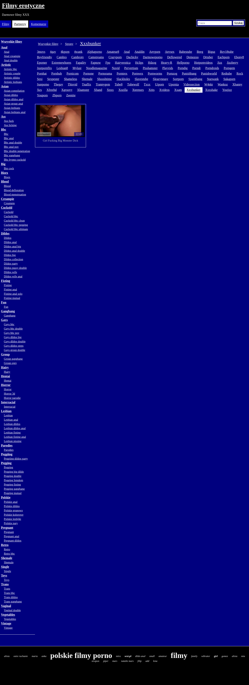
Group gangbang (13, 358)
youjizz (227, 89)
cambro (62, 57)
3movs (41, 51)
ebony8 (239, 57)
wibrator (205, 656)
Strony (69, 44)
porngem (229, 68)
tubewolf (133, 84)
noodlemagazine (96, 68)
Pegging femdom (13, 480)
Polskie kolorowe (13, 514)
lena (155, 661)
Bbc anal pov (11, 146)
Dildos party (11, 263)
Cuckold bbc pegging (16, 224)
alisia (7, 656)
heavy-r (166, 62)
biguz (211, 51)
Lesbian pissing (12, 441)
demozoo (193, 57)
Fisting (5, 280)
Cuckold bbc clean (14, 220)
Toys (4, 575)
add (147, 661)
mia (243, 656)
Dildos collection (13, 259)
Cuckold (6, 207)
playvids (167, 68)
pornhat (42, 73)
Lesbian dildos (12, 424)
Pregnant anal (11, 536)
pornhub (56, 73)
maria (35, 656)
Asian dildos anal (13, 99)
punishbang (189, 73)
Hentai (5, 376)
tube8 (118, 84)
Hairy (5, 367)
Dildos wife (10, 272)
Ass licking (10, 125)
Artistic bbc (10, 69)
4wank (78, 51)
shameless (70, 79)
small (152, 656)
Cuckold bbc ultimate (16, 229)
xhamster (83, 89)
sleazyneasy (160, 79)
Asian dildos (11, 95)
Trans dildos (11, 597)
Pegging (6, 463)
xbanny (237, 84)
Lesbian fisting (12, 432)
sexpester (53, 79)
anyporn (154, 51)
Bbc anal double (13, 142)
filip (140, 661)
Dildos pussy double (15, 267)
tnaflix (86, 84)
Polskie (6, 497)
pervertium (131, 68)
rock (240, 73)
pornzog (172, 73)
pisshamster (150, 68)
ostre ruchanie (20, 656)
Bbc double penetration (17, 151)
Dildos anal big (12, 246)
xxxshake (211, 89)
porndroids (212, 68)
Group (5, 354)
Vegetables (8, 614)
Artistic (6, 64)
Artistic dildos (12, 77)
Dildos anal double (14, 250)
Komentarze (38, 24)
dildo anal (140, 656)
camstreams (96, 57)
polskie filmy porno (81, 655)
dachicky (132, 57)
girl (216, 656)
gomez (225, 656)
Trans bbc (9, 592)
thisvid (72, 84)
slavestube (141, 79)
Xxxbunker (90, 43)
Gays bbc (9, 324)
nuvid (116, 68)
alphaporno (94, 51)
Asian (5, 86)
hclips (139, 62)
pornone (88, 73)
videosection (191, 84)
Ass (3, 116)
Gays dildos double (14, 341)
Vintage (6, 623)
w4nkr (208, 84)
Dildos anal (10, 242)
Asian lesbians (12, 107)
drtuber (208, 57)
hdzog (152, 62)
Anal (4, 47)
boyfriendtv (44, 57)
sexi (39, 79)
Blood (5, 181)
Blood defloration (14, 190)
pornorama (105, 73)
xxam (178, 89)
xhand (98, 89)
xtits (151, 89)
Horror (6, 385)
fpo (107, 62)
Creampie (7, 198)
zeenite (70, 95)
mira (118, 656)
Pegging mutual (13, 493)
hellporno (183, 62)
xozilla (123, 89)
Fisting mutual (12, 298)
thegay (58, 84)
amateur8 (113, 51)
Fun (3, 302)
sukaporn (229, 79)
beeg (200, 51)
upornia (173, 84)
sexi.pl (127, 656)
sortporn (178, 79)
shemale (87, 79)
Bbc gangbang (12, 155)
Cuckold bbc (11, 216)
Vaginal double (12, 610)
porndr (196, 68)
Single (5, 566)
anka (44, 656)
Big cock (9, 168)
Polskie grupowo (13, 510)
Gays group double (14, 350)
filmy (179, 655)
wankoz (223, 84)
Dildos (5, 233)
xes (39, 89)
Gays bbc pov (11, 332)
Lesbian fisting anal (15, 436)
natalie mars (127, 661)
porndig (183, 68)
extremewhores (61, 62)
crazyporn (115, 57)
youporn (42, 95)
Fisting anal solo (13, 293)
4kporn (65, 51)
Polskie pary (11, 523)
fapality (81, 62)
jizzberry (232, 62)
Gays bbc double (13, 328)
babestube (185, 51)
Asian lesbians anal (14, 112)
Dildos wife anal (13, 276)
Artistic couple (12, 73)
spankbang (195, 79)
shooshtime (104, 79)
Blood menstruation (15, 194)
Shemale (6, 558)
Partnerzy (20, 24)
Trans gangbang (13, 601)
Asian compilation (14, 90)
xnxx (110, 89)
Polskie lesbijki (12, 519)
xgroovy (66, 89)
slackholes (123, 79)
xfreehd (51, 89)
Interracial (8, 402)
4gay (53, 51)
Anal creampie (12, 56)
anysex (169, 51)
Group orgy (10, 363)
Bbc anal (9, 138)
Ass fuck (9, 120)
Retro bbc (9, 553)
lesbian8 (62, 68)
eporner (42, 62)
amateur (163, 656)
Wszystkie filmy (11, 41)
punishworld (209, 73)
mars (114, 661)
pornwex (137, 73)
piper (105, 661)
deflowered (174, 57)
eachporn (224, 57)
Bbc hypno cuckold (15, 159)
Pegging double (12, 475)
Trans (5, 584)
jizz (219, 62)
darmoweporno (152, 57)
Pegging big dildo (14, 471)
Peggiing (6, 454)
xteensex (138, 89)
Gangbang (8, 311)
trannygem (103, 84)
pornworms (155, 73)
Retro (5, 545)
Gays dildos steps (14, 345)
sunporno (43, 84)
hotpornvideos (203, 62)
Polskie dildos (12, 506)
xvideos (164, 89)
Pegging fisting (12, 484)
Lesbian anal (11, 419)
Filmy (5, 24)
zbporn (56, 95)
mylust (77, 68)
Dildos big (10, 255)
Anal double (11, 60)
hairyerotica (123, 62)
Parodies (6, 445)
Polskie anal (11, 501)
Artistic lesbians (13, 82)
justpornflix (44, 68)
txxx (147, 84)
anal (127, 51)
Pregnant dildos (12, 540)
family (194, 656)
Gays (4, 320)
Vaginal (6, 606)
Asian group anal (13, 103)
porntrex (122, 73)
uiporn (159, 84)
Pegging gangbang (14, 488)
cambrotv (77, 57)
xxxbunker (194, 89)
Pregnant (7, 527)
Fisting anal (10, 289)
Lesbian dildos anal (15, 428)
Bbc (3, 129)
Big (3, 164)
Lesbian (6, 411)
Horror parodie (12, 397)
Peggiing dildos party (16, 458)
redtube (226, 73)
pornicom (73, 73)
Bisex (4, 172)
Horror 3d (9, 393)
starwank (213, 79)
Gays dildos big (12, 337)
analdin (139, 51)
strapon (95, 661)
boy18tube (226, 51)
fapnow (96, 62)
